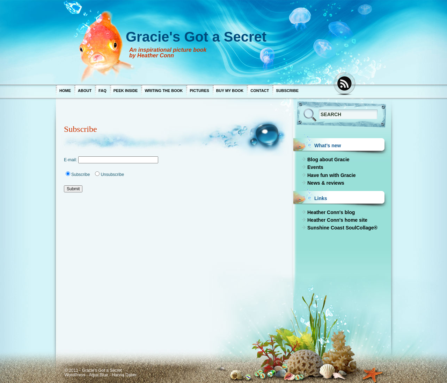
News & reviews (325, 183)
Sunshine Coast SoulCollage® (342, 227)
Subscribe (287, 90)
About (84, 90)
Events (315, 167)
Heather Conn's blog (331, 212)
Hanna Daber (124, 375)
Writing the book (164, 90)
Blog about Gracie (328, 159)
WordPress (75, 375)
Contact (259, 90)
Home (65, 90)
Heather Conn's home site (337, 220)
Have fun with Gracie (331, 175)
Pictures (199, 90)
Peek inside (125, 90)
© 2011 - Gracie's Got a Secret (93, 370)
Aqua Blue (98, 375)
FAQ (102, 90)
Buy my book (229, 90)
